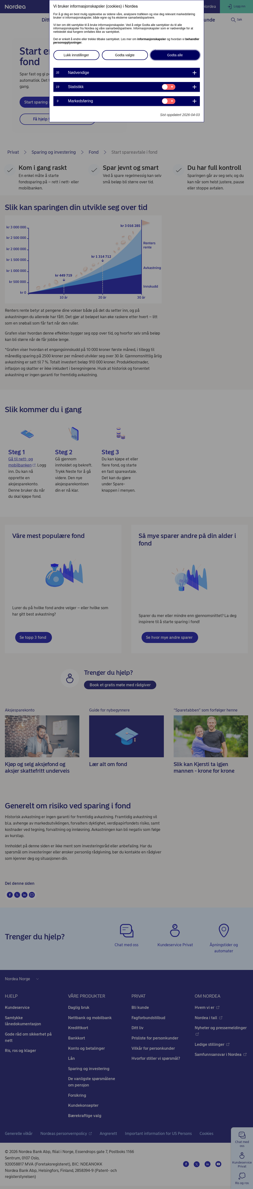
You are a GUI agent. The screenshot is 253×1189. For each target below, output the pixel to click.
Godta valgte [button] (124, 55)
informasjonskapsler (151, 39)
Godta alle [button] (175, 55)
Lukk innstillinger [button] (76, 55)
